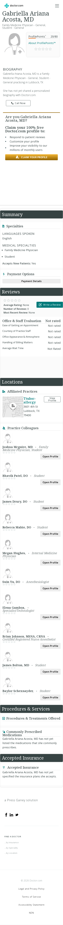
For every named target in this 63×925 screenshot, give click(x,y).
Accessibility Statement (31, 904)
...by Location (10, 853)
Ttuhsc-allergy (30, 400)
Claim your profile (31, 157)
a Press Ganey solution (21, 800)
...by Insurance (11, 842)
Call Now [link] (18, 103)
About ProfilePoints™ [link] (42, 43)
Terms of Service (31, 896)
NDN (31, 912)
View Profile (52, 399)
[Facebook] (6, 814)
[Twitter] (16, 814)
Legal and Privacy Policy (31, 888)
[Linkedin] (11, 814)
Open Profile (50, 456)
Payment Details (31, 281)
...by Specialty (11, 847)
